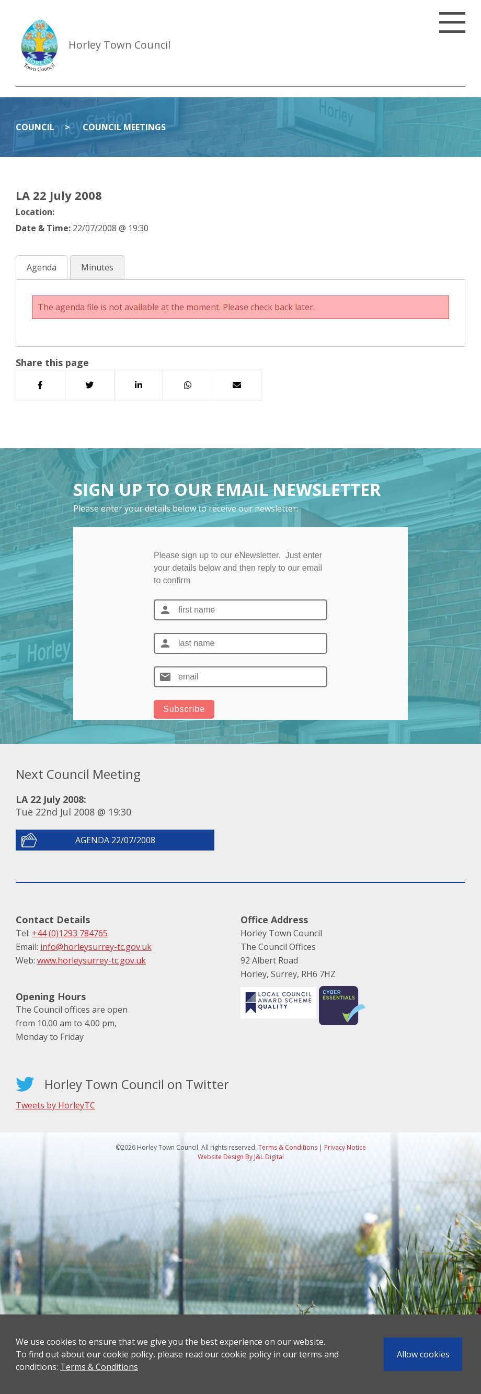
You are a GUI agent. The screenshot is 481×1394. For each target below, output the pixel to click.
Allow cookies (423, 1354)
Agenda (41, 267)
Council (35, 127)
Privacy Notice (345, 1147)
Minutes (97, 267)
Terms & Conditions (99, 1367)
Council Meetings (124, 127)
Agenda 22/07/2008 (115, 840)
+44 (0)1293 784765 (70, 933)
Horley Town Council (119, 45)
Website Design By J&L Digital (241, 1156)
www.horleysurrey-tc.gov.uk (91, 960)
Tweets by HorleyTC (55, 1105)
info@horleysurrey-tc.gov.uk (96, 947)
